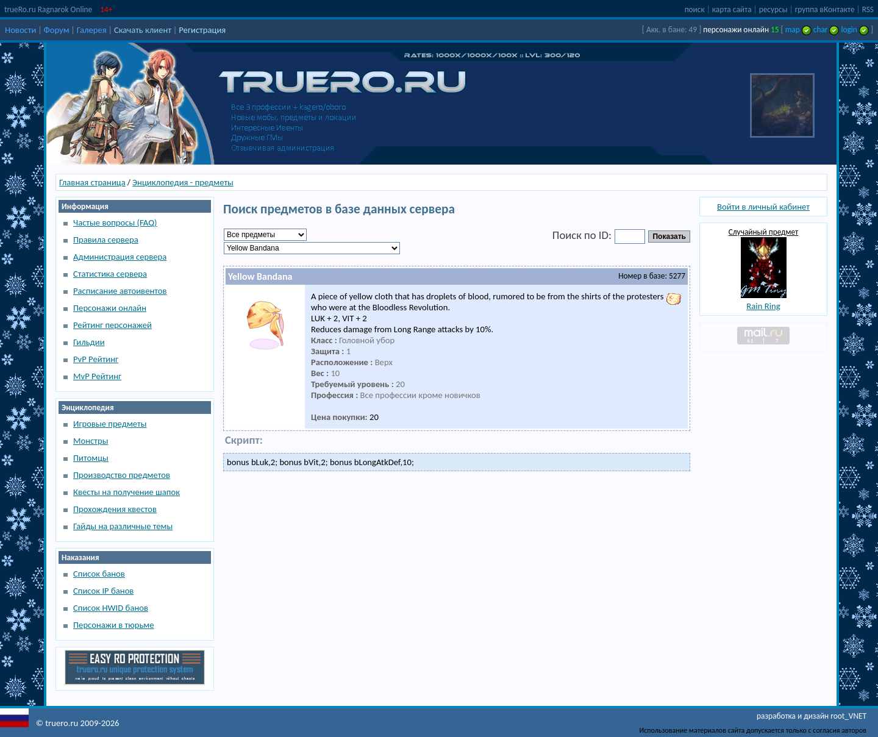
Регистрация (202, 29)
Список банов (99, 573)
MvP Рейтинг (97, 376)
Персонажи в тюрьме (113, 624)
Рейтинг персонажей (112, 324)
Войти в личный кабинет (763, 206)
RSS (868, 9)
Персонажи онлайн (109, 307)
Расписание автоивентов (120, 290)
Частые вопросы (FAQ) (115, 222)
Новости (20, 29)
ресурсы (773, 9)
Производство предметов (121, 474)
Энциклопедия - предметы (183, 182)
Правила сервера (105, 239)
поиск (695, 9)
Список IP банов (103, 590)
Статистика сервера (110, 273)
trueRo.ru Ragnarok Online (48, 9)
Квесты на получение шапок (126, 491)
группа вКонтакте (825, 9)
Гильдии (89, 341)
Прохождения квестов (115, 509)
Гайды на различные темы (123, 526)
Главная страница (92, 182)
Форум (57, 29)
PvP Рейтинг (95, 359)
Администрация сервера (119, 256)
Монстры (90, 440)
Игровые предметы (109, 423)
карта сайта (732, 9)
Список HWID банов (110, 607)
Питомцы (91, 457)
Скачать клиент (142, 29)
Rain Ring (763, 306)
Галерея (92, 29)
